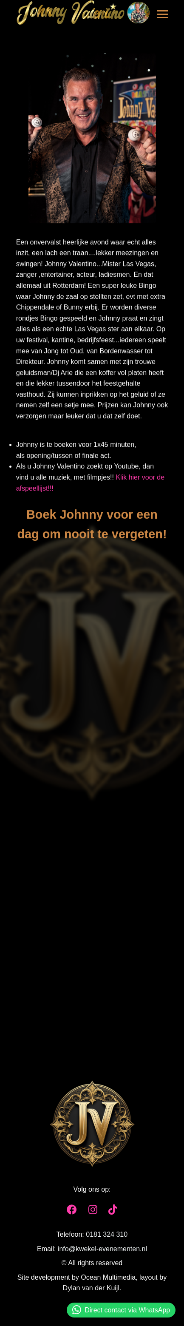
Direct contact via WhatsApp (121, 1310)
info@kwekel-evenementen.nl (102, 1250)
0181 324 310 (106, 1236)
